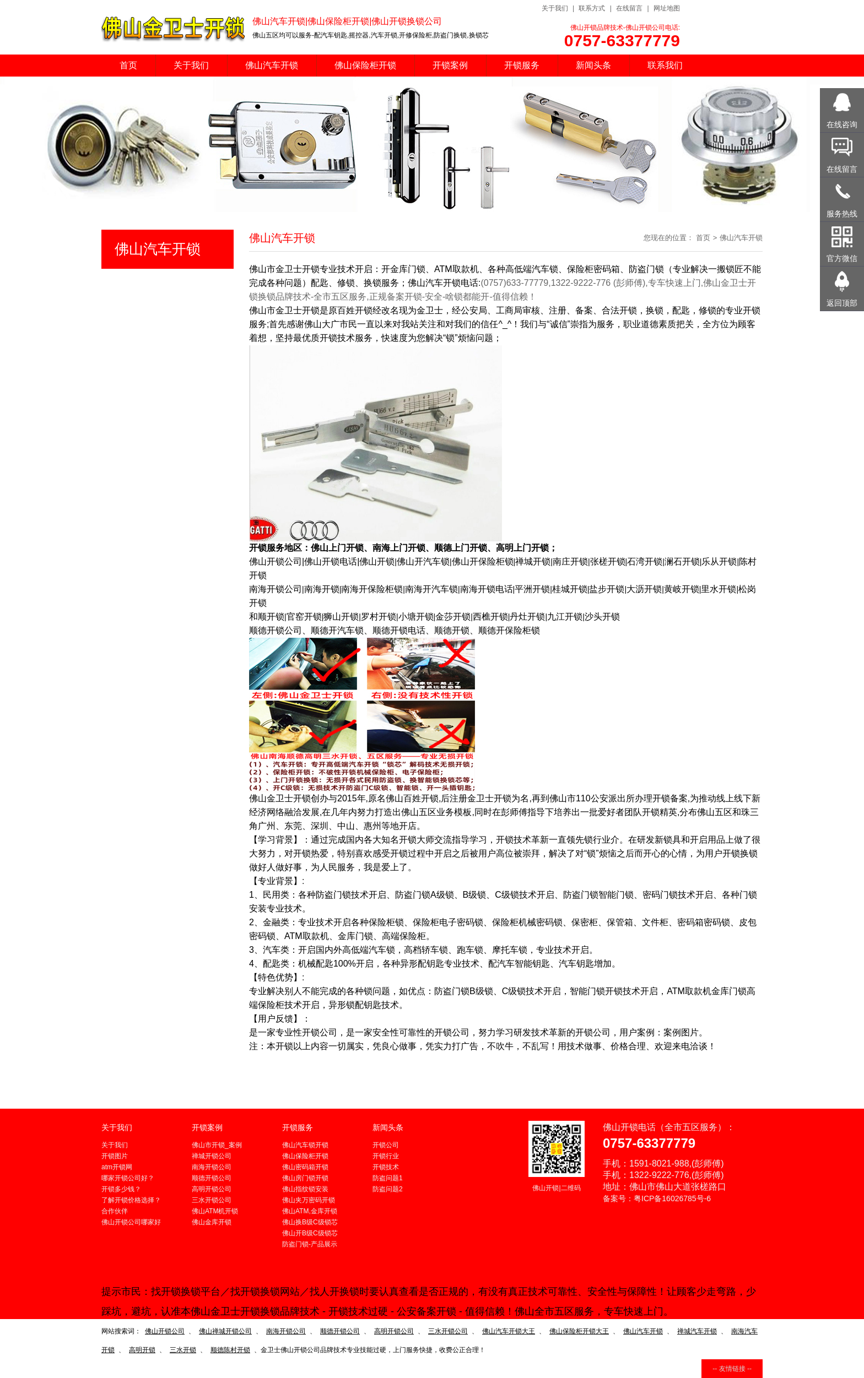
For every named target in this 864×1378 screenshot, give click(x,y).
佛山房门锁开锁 (305, 1178)
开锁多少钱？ (121, 1189)
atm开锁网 (116, 1167)
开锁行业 (385, 1156)
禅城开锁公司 (211, 1156)
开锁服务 (521, 65)
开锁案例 (450, 65)
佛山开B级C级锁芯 (310, 1233)
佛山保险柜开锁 (365, 65)
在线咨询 (842, 124)
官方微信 (842, 258)
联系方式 (592, 8)
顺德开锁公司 (211, 1178)
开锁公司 (385, 1145)
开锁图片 (114, 1156)
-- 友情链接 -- (732, 1368)
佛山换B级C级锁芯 (310, 1222)
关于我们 (555, 8)
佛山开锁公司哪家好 (131, 1222)
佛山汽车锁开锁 (305, 1145)
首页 (128, 65)
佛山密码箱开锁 (305, 1167)
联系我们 (665, 65)
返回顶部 (842, 303)
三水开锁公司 (211, 1200)
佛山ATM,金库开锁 (309, 1211)
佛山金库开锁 (211, 1222)
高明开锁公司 (211, 1189)
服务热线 (842, 213)
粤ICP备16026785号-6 (672, 1198)
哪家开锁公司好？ (127, 1178)
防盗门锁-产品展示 (309, 1244)
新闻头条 (593, 65)
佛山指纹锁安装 (305, 1189)
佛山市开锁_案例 (217, 1145)
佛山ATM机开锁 (215, 1211)
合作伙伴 (114, 1211)
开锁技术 (385, 1167)
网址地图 (667, 8)
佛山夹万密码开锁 (308, 1200)
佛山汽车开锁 (271, 65)
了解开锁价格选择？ (131, 1200)
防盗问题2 (387, 1189)
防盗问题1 (387, 1178)
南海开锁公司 (211, 1167)
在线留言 (629, 8)
